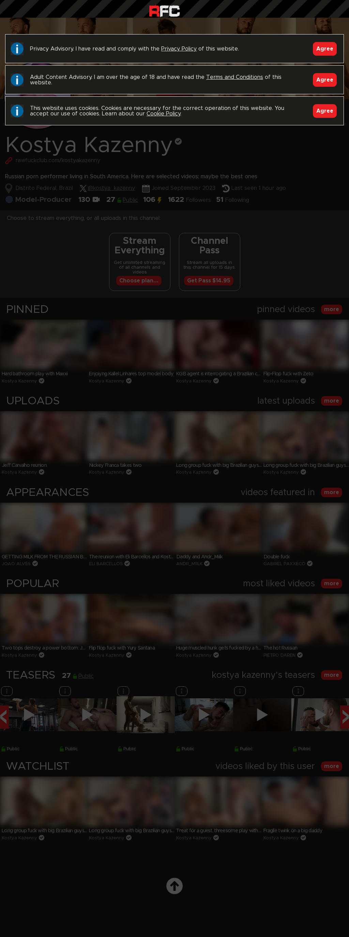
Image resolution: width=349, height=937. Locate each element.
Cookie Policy (163, 113)
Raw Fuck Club (164, 10)
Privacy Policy (179, 49)
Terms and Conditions (234, 77)
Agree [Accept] (324, 49)
